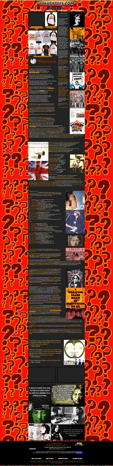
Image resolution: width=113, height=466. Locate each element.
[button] (79, 444)
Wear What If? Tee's (54, 452)
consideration (34, 461)
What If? (63, 449)
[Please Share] (32, 448)
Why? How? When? (55, 449)
